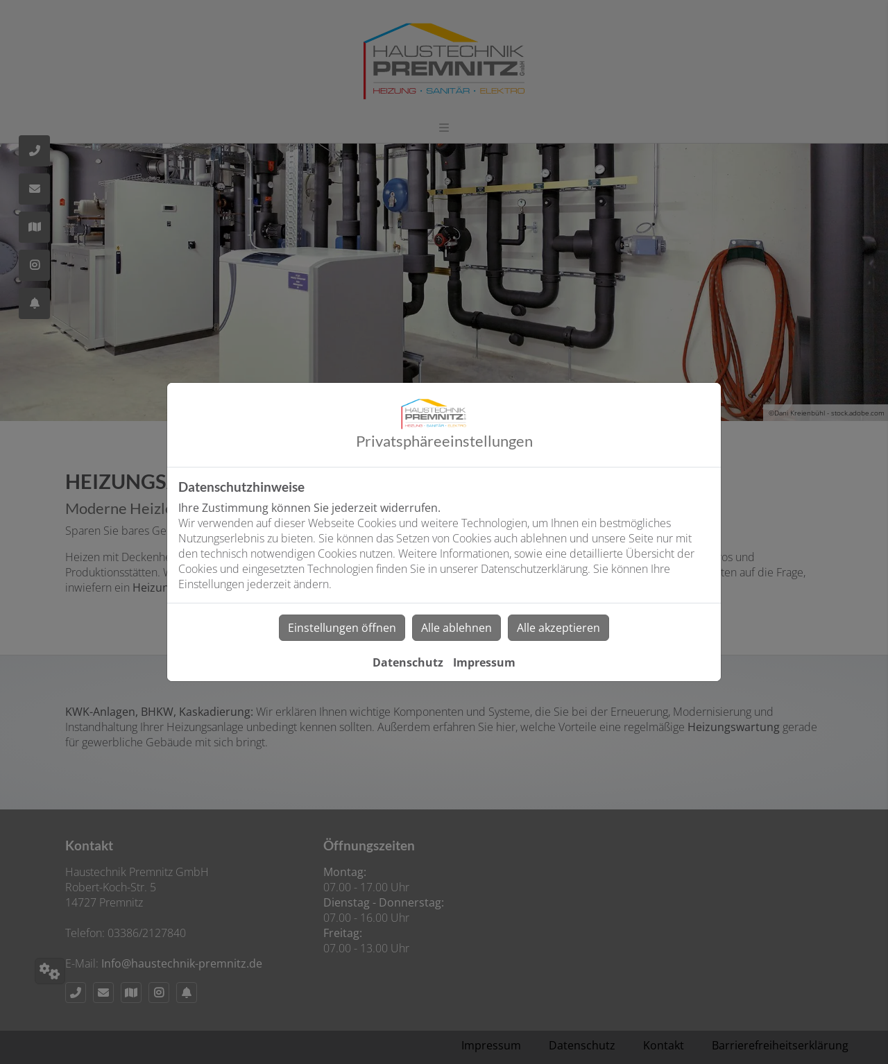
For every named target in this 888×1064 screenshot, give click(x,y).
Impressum (484, 662)
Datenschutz (408, 662)
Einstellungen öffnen (342, 627)
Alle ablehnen (456, 627)
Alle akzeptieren (558, 627)
